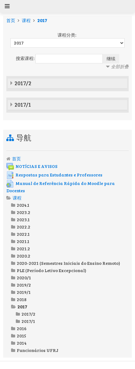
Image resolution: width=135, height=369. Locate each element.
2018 (22, 299)
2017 (42, 20)
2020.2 (23, 256)
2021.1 (23, 241)
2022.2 (23, 227)
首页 (10, 20)
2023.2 (23, 212)
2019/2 (24, 285)
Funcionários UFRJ (37, 350)
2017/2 (23, 83)
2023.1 (23, 220)
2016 (22, 328)
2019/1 (24, 292)
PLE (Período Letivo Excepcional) (51, 270)
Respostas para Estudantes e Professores (54, 175)
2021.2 (23, 249)
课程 (26, 20)
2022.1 (23, 234)
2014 (22, 343)
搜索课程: (25, 58)
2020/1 (24, 278)
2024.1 (23, 205)
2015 (21, 336)
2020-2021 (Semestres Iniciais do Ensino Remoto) (68, 263)
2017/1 (23, 104)
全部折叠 (120, 66)
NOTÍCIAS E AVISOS (32, 166)
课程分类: (67, 35)
